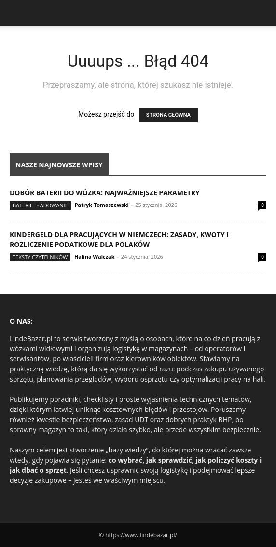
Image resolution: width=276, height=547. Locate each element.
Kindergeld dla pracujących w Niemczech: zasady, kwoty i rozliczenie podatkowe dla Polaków (119, 239)
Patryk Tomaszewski (102, 204)
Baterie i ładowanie (40, 205)
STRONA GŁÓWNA (168, 115)
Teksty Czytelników (40, 256)
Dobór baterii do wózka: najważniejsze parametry (105, 192)
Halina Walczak (94, 256)
